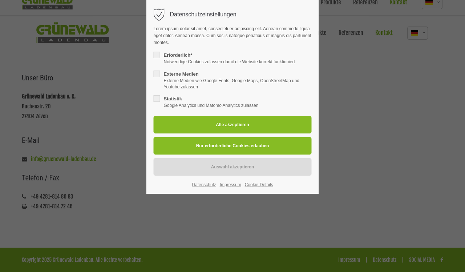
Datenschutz (204, 184)
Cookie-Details (259, 184)
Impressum (230, 184)
